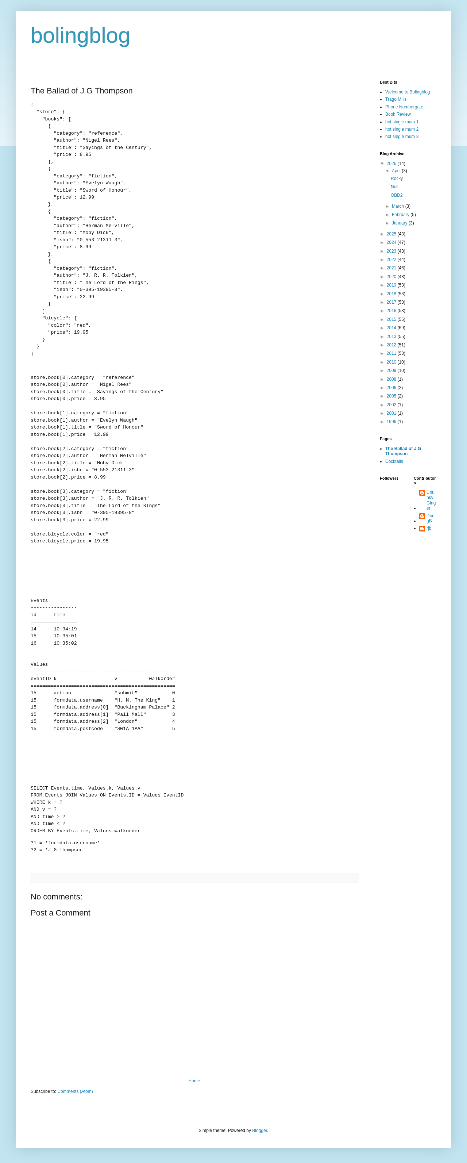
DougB (431, 518)
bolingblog (81, 35)
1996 (392, 421)
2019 (392, 285)
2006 (392, 387)
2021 (392, 267)
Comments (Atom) (75, 1091)
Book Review (398, 114)
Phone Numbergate (404, 107)
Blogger (259, 1130)
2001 (392, 413)
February (401, 214)
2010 (392, 362)
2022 (392, 259)
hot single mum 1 (401, 121)
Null (394, 186)
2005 (392, 396)
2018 (392, 293)
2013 (392, 336)
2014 (392, 327)
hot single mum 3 (401, 136)
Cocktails (394, 461)
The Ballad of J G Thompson (403, 451)
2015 (392, 319)
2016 (392, 310)
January (400, 223)
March (398, 206)
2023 (392, 251)
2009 (392, 370)
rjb (429, 528)
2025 (392, 234)
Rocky (397, 178)
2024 (392, 242)
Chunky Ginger (431, 500)
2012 (392, 345)
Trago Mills (395, 99)
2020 (392, 276)
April (397, 170)
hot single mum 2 (401, 129)
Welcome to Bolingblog (407, 92)
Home (194, 1080)
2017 (392, 302)
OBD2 (397, 195)
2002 (392, 404)
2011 (392, 353)
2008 (392, 379)
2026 (392, 163)
